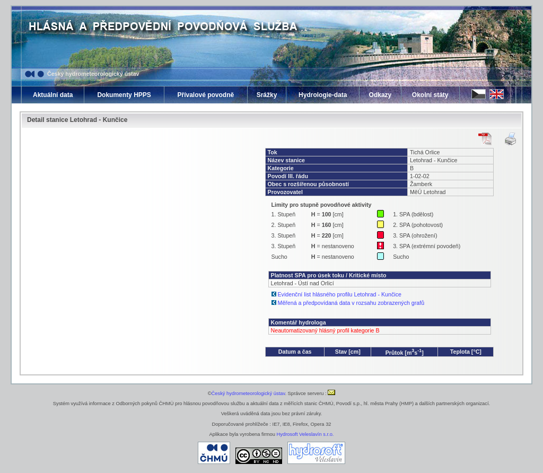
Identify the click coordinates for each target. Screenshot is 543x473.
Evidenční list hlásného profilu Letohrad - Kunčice (339, 294)
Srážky (267, 95)
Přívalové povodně (205, 95)
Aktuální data (53, 95)
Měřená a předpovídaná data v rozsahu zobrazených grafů (351, 303)
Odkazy (380, 95)
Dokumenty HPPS (124, 95)
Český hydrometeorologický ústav (93, 74)
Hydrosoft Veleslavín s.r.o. (305, 434)
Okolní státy (430, 95)
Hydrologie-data (323, 95)
